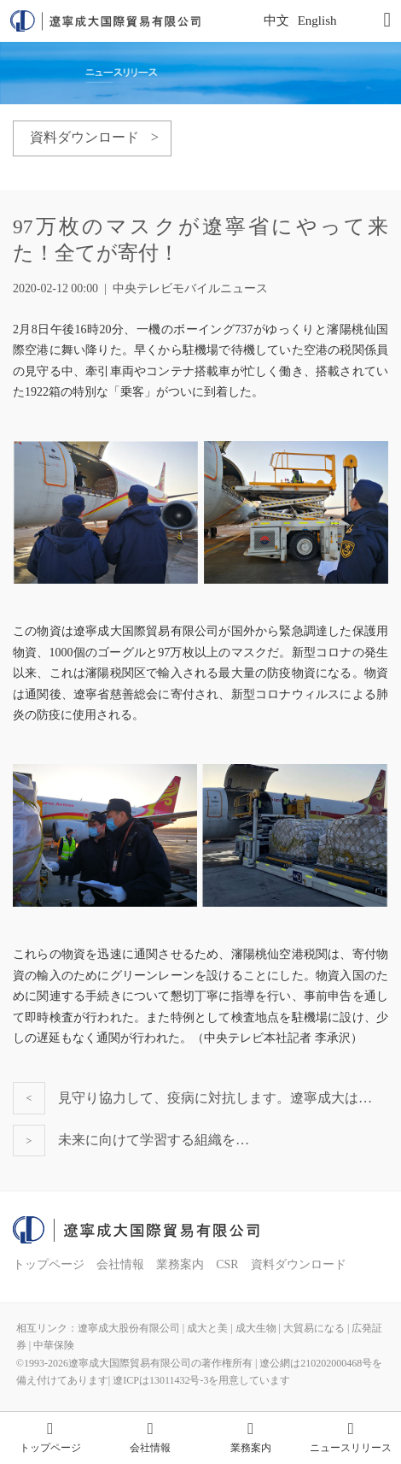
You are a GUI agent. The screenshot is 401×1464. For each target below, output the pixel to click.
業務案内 (180, 1264)
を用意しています (249, 1380)
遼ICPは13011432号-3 (160, 1380)
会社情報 (120, 1264)
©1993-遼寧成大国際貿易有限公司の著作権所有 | (138, 1363)
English (317, 20)
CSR (227, 1264)
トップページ (48, 1264)
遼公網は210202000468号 (315, 1363)
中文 (276, 20)
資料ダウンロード (298, 1264)
